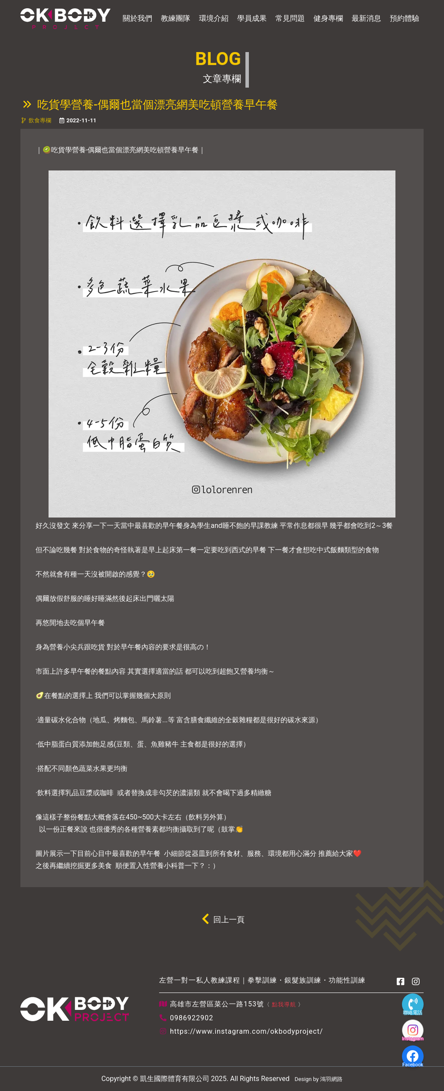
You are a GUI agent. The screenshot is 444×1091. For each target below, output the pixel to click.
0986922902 (191, 1018)
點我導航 (284, 1004)
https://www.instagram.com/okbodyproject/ (246, 1031)
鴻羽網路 (331, 1079)
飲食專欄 (40, 120)
